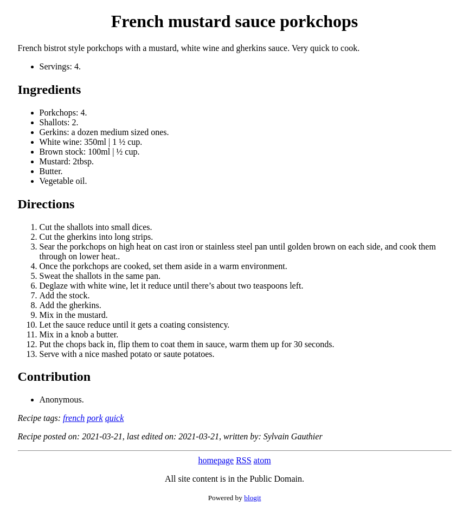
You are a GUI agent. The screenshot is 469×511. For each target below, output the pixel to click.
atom (262, 460)
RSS (243, 460)
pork (94, 418)
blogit (252, 498)
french (74, 418)
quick (114, 418)
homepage (216, 460)
